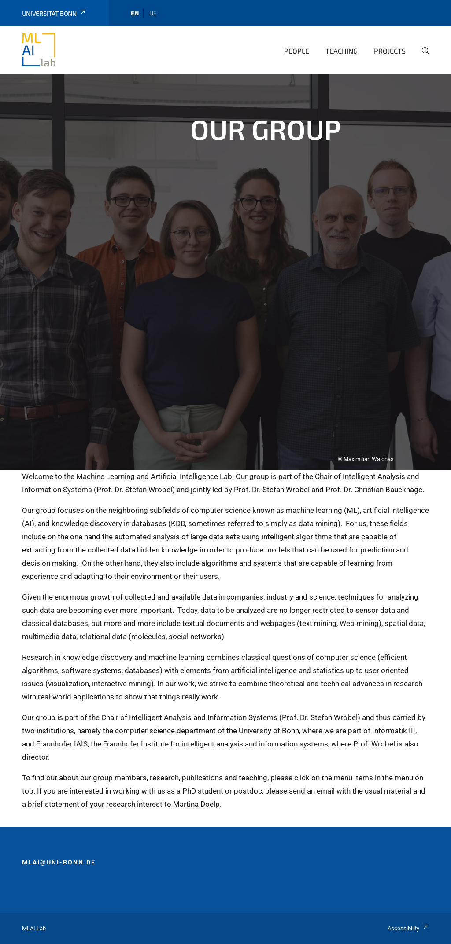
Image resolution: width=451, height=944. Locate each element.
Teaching (341, 51)
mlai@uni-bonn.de (59, 862)
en (135, 13)
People (296, 51)
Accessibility (408, 928)
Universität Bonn (54, 13)
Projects (390, 51)
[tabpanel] (225, 272)
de (153, 13)
